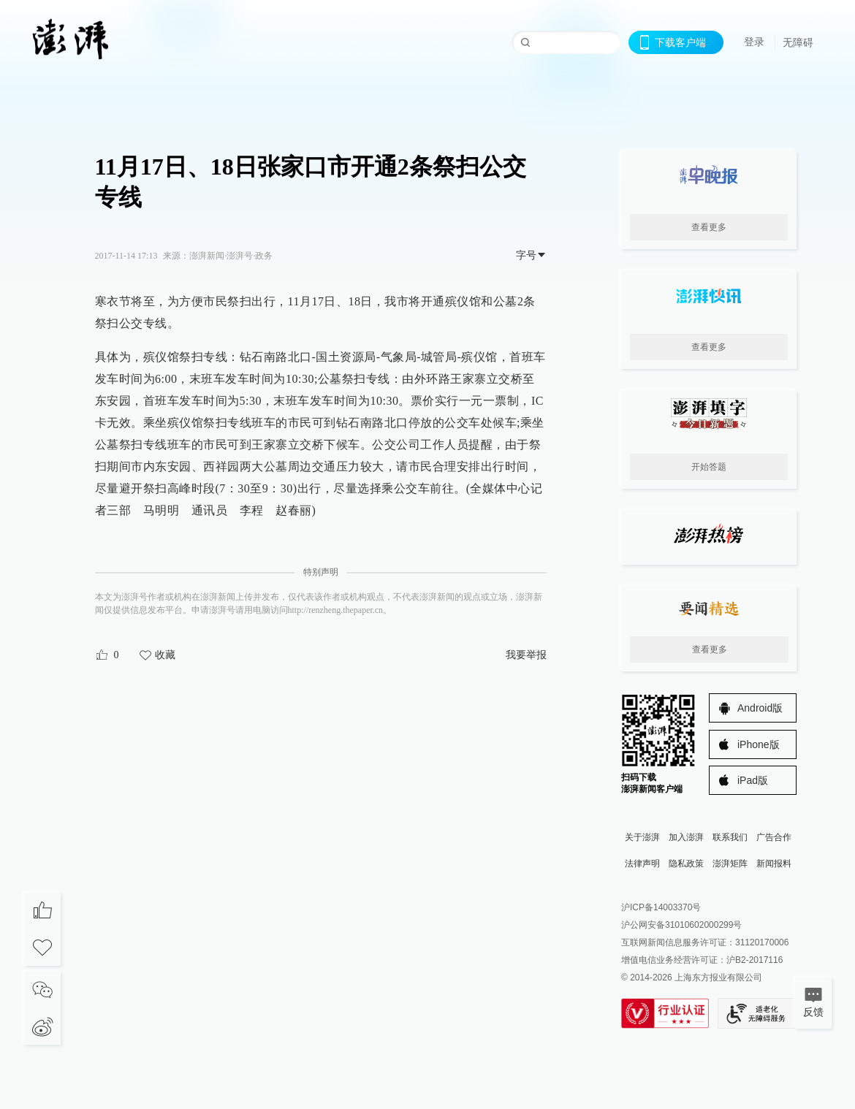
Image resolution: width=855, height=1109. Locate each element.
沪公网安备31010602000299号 (681, 925)
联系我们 (730, 837)
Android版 (760, 708)
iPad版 (752, 780)
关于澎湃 (642, 837)
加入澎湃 (686, 837)
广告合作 (773, 837)
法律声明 (642, 863)
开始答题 (708, 467)
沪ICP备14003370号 (661, 907)
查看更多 (708, 227)
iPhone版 (758, 744)
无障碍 (798, 42)
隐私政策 (686, 863)
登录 (754, 41)
